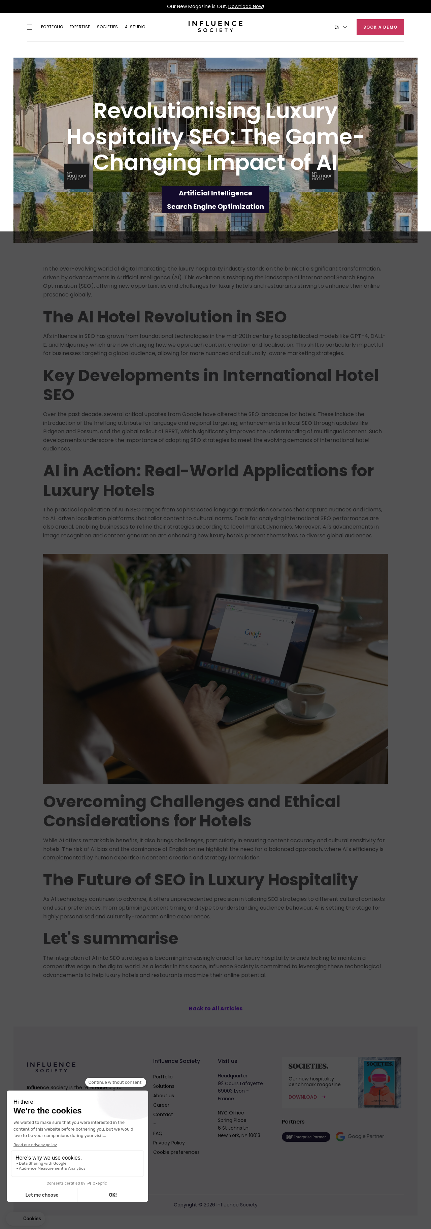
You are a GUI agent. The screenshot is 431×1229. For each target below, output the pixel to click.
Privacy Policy (169, 1142)
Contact (163, 1114)
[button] (341, 27)
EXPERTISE (80, 27)
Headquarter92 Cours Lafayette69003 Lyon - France (240, 1087)
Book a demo (380, 27)
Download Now (245, 6)
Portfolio (52, 27)
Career (161, 1105)
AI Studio (135, 27)
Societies (107, 27)
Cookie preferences (176, 1152)
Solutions (163, 1086)
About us (163, 1095)
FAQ (158, 1133)
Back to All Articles (215, 1008)
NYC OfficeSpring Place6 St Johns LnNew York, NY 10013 (239, 1124)
